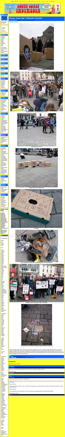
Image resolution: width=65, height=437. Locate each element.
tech (2, 435)
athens (2, 253)
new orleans (3, 388)
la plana (2, 276)
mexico (2, 325)
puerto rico (3, 327)
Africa (2, 247)
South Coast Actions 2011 (3, 79)
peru (2, 326)
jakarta (2, 343)
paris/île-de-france (4, 292)
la (1, 377)
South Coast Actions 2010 (3, 91)
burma (2, 341)
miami (2, 380)
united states (3, 413)
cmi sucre (2, 321)
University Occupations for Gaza (3, 109)
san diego (2, 402)
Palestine (23, 20)
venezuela (2, 335)
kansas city (3, 376)
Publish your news (4, 18)
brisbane (2, 340)
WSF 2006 (3, 173)
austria (2, 254)
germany (2, 269)
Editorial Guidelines (23, 1)
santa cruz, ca (3, 408)
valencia (2, 311)
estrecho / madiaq (4, 267)
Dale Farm (3, 84)
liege (2, 277)
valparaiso (2, 334)
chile (2, 318)
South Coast (32, 20)
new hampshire (3, 385)
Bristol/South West (4, 48)
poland (2, 296)
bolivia (2, 315)
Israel (2, 423)
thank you (11, 366)
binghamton (3, 363)
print (2, 241)
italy (1, 275)
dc (1, 371)
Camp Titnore (3, 225)
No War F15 (3, 201)
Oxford (2, 41)
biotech (2, 428)
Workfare (2, 75)
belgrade (2, 259)
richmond (2, 398)
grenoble (2, 270)
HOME (12, 1)
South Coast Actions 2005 (3, 176)
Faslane (2, 154)
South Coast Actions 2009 (3, 98)
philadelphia (3, 394)
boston (2, 364)
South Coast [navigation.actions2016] (5, 55)
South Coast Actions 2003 (3, 195)
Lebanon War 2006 (4, 159)
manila (2, 344)
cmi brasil (2, 320)
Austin (2, 362)
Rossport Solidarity (4, 167)
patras (2, 293)
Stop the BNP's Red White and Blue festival (4, 130)
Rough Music (2, 214)
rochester (2, 399)
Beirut (2, 422)
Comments (12, 361)
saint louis (2, 401)
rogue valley (3, 400)
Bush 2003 (3, 196)
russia (2, 300)
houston (2, 373)
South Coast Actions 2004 (3, 185)
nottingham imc (3, 291)
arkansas (2, 358)
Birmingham (3, 36)
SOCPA (2, 168)
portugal (2, 297)
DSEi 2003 (3, 197)
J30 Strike (2, 85)
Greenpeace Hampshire (2, 224)
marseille (2, 285)
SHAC (2, 124)
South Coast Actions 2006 (3, 146)
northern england (4, 290)
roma (2, 298)
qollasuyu (2, 328)
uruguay (2, 333)
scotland (2, 303)
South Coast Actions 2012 (3, 73)
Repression (28, 20)
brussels (2, 260)
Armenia (2, 421)
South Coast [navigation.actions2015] (5, 59)
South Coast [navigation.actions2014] (5, 63)
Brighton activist (3, 221)
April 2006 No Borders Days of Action (3, 149)
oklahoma (2, 393)
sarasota (2, 409)
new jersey (3, 386)
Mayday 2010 (3, 93)
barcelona (2, 255)
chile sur (2, 319)
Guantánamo (3, 104)
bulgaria (2, 261)
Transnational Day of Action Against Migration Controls (4, 171)
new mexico (3, 387)
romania (2, 299)
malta (2, 284)
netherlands (3, 289)
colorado (2, 369)
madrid (2, 283)
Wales (2, 44)
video (2, 245)
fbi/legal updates (3, 431)
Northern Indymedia (4, 51)
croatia (2, 263)
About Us (38, 1)
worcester (2, 417)
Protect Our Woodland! (2, 227)
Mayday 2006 (3, 162)
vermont (2, 415)
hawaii (2, 372)
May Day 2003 (3, 200)
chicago (2, 366)
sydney (2, 349)
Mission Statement (32, 1)
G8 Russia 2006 (3, 158)
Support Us (52, 1)
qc (1, 348)
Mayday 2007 (3, 140)
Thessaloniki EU (3, 204)
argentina (2, 314)
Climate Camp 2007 (4, 136)
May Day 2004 (3, 190)
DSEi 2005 (3, 178)
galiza (2, 268)
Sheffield (2, 42)
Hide (10, 363)
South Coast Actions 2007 (3, 135)
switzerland (3, 305)
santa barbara (3, 407)
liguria (2, 278)
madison (2, 378)
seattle (2, 410)
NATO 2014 (3, 65)
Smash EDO (2, 217)
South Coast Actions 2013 (3, 68)
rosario (2, 329)
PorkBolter (2, 213)
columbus (2, 370)
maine (2, 379)
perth (2, 347)
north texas (3, 391)
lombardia (2, 282)
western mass (3, 416)
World (2, 45)
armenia (2, 252)
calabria (2, 262)
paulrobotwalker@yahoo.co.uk (19, 356)
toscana (2, 307)
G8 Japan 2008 (3, 123)
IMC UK (16, 1)
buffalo (2, 365)
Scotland (2, 52)
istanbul (2, 274)
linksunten (2, 281)
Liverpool (2, 38)
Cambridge (3, 37)
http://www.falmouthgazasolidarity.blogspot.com (25, 357)
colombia (2, 322)
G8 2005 (2, 179)
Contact (43, 1)
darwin (2, 342)
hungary (2, 271)
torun (2, 306)
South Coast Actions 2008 (3, 113)
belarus (2, 256)
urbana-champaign (4, 414)
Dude (10, 376)
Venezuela (3, 191)
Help (47, 1)
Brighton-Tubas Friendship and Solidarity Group (3, 219)
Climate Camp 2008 (4, 122)
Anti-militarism (19, 20)
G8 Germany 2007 (4, 139)
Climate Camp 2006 (4, 153)
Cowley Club (2, 216)
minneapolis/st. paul (4, 384)
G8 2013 (2, 70)
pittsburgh (2, 395)
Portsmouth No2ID (4, 222)
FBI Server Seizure (4, 189)
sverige (2, 304)
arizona (2, 357)
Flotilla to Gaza (3, 92)
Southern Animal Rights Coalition (3, 231)
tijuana (2, 332)
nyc (1, 392)
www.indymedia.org (4, 238)
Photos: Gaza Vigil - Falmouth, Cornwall (25, 18)
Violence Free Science (3, 233)
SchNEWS (2, 212)
